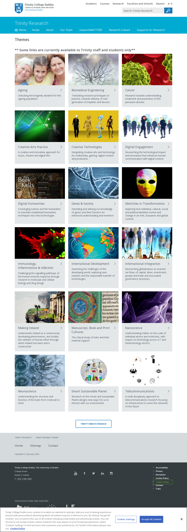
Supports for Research (151, 30)
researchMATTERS (90, 30)
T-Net (158, 489)
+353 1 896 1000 (24, 479)
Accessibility (162, 467)
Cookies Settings (162, 482)
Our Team (66, 30)
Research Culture (119, 30)
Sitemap (35, 445)
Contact (53, 445)
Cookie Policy (162, 478)
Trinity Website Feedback (93, 423)
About (50, 30)
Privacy (159, 471)
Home (35, 30)
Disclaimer (161, 475)
